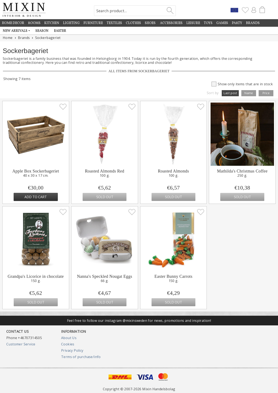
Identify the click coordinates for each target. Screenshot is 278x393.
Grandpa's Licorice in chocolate (36, 276)
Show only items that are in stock (242, 84)
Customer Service (20, 344)
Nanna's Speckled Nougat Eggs (104, 276)
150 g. (35, 281)
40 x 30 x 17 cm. (35, 175)
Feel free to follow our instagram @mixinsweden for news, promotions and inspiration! (139, 320)
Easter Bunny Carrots (173, 276)
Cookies (67, 344)
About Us (69, 338)
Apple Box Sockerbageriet (35, 171)
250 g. (242, 175)
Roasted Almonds (173, 171)
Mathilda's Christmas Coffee (242, 171)
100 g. (104, 175)
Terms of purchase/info (81, 356)
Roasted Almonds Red (104, 171)
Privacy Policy (72, 350)
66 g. (105, 281)
